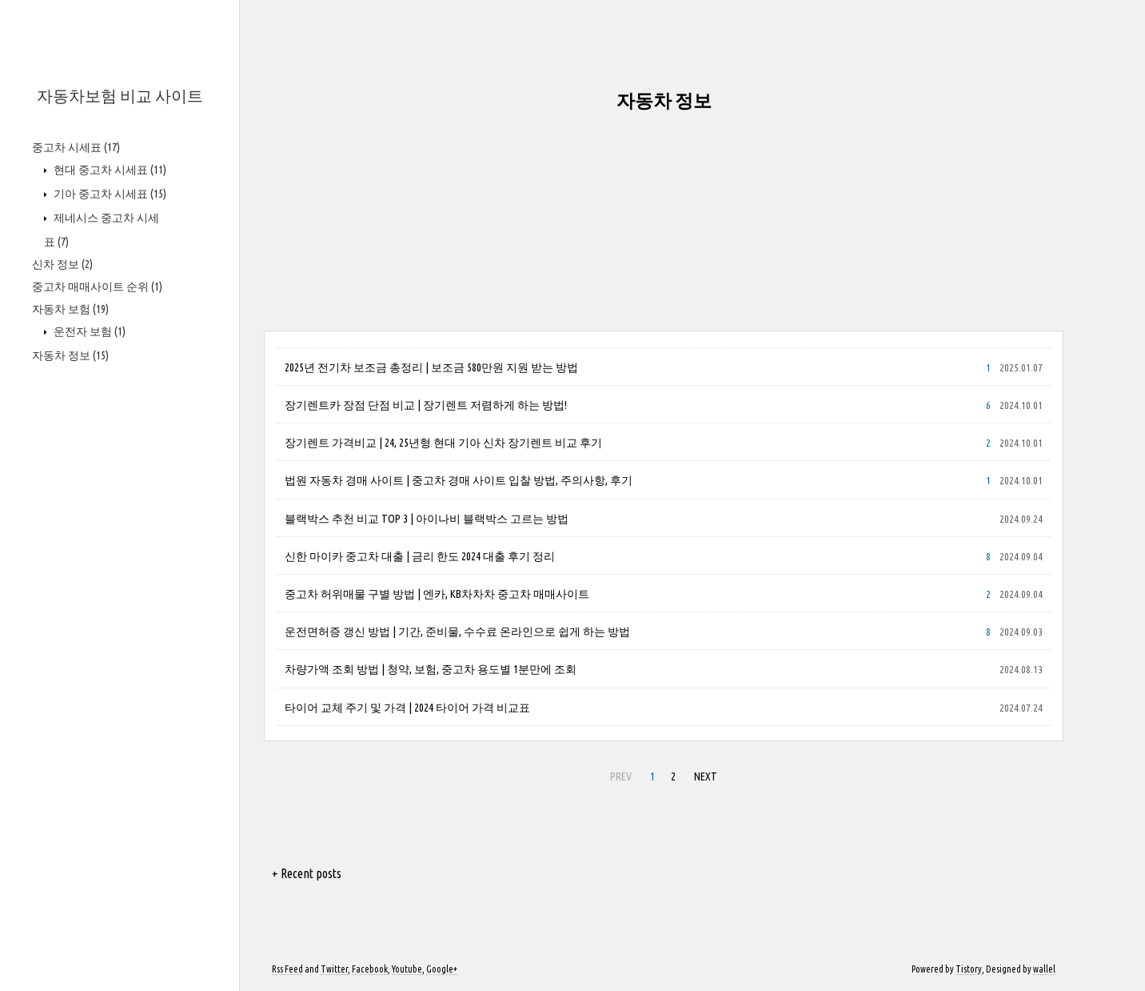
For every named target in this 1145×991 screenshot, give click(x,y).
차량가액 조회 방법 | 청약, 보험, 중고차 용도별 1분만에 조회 (430, 669)
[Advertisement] (663, 218)
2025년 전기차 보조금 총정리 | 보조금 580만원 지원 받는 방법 (431, 367)
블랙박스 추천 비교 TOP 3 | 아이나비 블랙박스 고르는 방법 (427, 518)
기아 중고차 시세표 (108, 193)
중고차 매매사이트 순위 (97, 286)
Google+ (441, 969)
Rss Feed (287, 969)
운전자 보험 (88, 331)
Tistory (968, 969)
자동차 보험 (70, 309)
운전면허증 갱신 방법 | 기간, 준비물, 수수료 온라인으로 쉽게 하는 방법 (457, 631)
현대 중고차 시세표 (108, 169)
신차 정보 (62, 264)
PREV (621, 776)
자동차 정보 (70, 355)
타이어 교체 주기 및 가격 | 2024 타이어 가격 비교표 (407, 707)
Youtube (407, 969)
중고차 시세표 (76, 147)
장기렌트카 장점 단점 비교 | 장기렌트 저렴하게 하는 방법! (426, 405)
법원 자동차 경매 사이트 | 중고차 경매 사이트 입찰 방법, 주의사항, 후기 (458, 480)
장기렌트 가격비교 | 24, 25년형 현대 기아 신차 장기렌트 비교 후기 (443, 442)
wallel (1044, 969)
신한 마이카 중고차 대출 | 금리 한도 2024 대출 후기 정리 (420, 556)
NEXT (705, 776)
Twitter (334, 969)
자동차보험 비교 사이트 (120, 95)
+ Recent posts (306, 873)
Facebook (370, 969)
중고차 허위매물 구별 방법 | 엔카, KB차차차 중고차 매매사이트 (437, 594)
